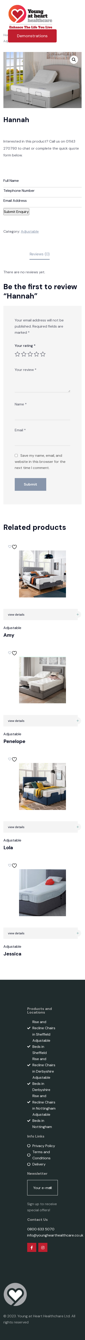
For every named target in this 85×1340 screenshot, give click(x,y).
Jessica (12, 953)
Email (20, 430)
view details (16, 615)
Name (21, 404)
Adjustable (30, 231)
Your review (25, 369)
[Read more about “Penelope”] (77, 720)
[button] (74, 60)
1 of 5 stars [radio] (17, 354)
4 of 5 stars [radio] (36, 354)
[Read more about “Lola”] (77, 827)
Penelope (14, 741)
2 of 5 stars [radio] (24, 354)
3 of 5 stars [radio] (30, 354)
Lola (8, 847)
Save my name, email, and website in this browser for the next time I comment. (40, 461)
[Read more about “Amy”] (77, 614)
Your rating (25, 345)
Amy (8, 635)
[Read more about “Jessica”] (77, 933)
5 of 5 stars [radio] (43, 354)
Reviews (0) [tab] (39, 254)
